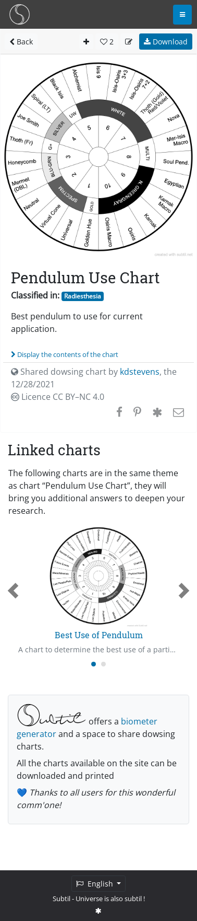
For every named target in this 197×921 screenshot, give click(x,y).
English (95, 884)
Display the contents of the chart (64, 354)
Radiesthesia (82, 296)
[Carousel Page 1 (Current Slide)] (93, 664)
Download (166, 42)
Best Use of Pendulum (99, 634)
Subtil (61, 898)
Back (21, 42)
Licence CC (57, 396)
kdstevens (139, 371)
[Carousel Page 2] (103, 664)
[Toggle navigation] (182, 15)
